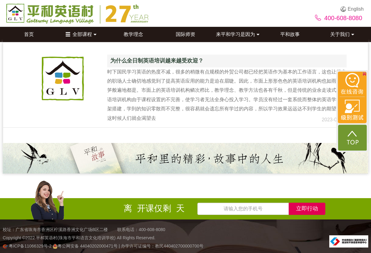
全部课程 (81, 34)
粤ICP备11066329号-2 (28, 246)
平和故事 (290, 34)
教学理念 (133, 34)
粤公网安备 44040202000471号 (86, 246)
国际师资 (185, 34)
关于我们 (342, 34)
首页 (29, 34)
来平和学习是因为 (238, 34)
